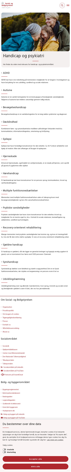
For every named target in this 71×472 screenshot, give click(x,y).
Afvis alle (35, 466)
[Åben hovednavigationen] (69, 5)
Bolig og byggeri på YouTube (14, 418)
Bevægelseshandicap (14, 107)
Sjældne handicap (13, 244)
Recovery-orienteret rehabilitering (22, 227)
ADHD (6, 72)
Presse (5, 321)
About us (6, 332)
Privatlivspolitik (8, 310)
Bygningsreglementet (11, 389)
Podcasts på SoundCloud (12, 374)
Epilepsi (7, 138)
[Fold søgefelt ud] (62, 5)
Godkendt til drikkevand (11, 403)
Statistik (10, 449)
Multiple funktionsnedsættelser (20, 190)
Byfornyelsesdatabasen (11, 393)
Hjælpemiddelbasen (10, 349)
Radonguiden (7, 396)
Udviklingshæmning (14, 279)
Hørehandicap (11, 173)
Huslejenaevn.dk (9, 410)
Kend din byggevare (10, 407)
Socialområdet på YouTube (13, 371)
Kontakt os (7, 324)
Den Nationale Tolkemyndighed (14, 356)
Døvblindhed (10, 121)
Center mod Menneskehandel (14, 353)
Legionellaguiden (9, 400)
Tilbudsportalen (8, 360)
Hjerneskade (10, 156)
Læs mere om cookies (55, 440)
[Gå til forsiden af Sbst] (6, 5)
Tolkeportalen (8, 363)
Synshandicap (10, 261)
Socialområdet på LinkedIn (13, 367)
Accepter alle (35, 459)
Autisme (7, 90)
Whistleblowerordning (11, 328)
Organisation (7, 307)
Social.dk (6, 346)
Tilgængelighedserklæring (12, 317)
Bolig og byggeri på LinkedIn (14, 414)
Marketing (11, 452)
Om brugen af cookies (11, 314)
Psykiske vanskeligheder (16, 207)
